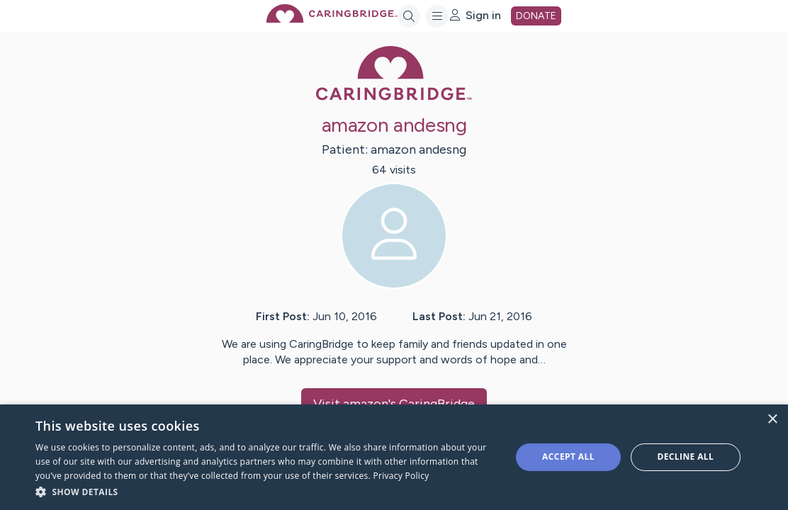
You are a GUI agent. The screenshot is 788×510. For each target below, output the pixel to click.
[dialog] (394, 457)
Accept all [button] (568, 456)
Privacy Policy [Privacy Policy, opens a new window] (401, 476)
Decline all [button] (685, 456)
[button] (266, 491)
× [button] (772, 419)
